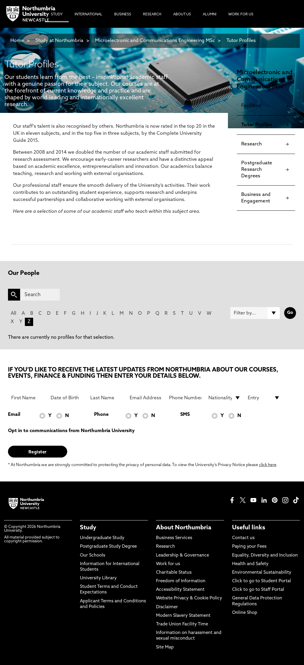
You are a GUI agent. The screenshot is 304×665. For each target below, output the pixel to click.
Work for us (168, 564)
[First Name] (27, 398)
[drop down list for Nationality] (224, 398)
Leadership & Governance (182, 555)
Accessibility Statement (180, 590)
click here (267, 465)
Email (14, 414)
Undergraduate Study (102, 538)
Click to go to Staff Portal (258, 590)
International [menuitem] (88, 14)
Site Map (165, 647)
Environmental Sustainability (261, 572)
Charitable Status (174, 572)
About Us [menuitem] (182, 14)
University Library (98, 578)
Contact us (243, 538)
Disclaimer (167, 607)
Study (88, 528)
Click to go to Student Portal (261, 581)
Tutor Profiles (241, 40)
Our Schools (92, 555)
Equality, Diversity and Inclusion (265, 555)
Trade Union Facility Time (182, 624)
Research (165, 546)
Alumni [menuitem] (209, 14)
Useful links (248, 528)
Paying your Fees (249, 546)
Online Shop (244, 613)
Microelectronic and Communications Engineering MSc (155, 40)
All (13, 313)
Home (17, 40)
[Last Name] (106, 398)
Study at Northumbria (59, 40)
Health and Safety (250, 564)
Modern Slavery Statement (183, 616)
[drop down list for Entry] (264, 398)
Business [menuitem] (122, 14)
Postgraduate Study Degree (108, 546)
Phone (101, 414)
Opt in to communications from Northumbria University (71, 431)
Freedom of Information (180, 581)
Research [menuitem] (152, 14)
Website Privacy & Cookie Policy (189, 598)
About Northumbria (183, 528)
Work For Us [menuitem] (240, 14)
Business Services (174, 538)
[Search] (40, 295)
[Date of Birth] (67, 398)
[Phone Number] (185, 398)
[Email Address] (146, 398)
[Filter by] (255, 313)
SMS (185, 414)
